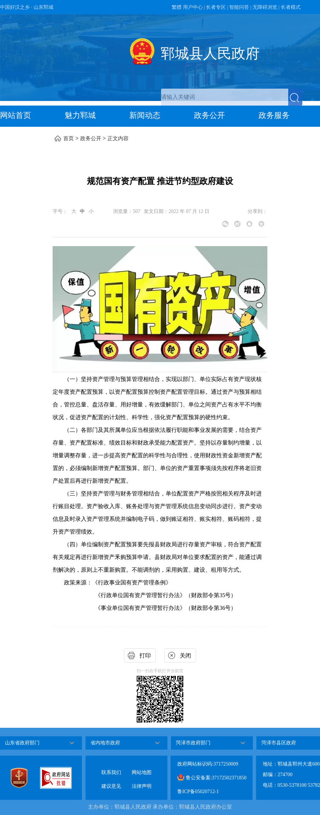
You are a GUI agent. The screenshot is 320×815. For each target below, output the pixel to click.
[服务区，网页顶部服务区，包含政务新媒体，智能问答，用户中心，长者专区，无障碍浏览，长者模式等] (160, 7)
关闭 (185, 656)
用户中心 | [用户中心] (194, 7)
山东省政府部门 (22, 742)
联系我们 (111, 766)
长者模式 (291, 7)
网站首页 (15, 115)
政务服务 (274, 115)
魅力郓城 (80, 115)
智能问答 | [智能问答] (240, 7)
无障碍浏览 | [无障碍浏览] (266, 7)
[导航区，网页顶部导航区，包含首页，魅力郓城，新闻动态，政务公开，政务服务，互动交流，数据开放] (160, 116)
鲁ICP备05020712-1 (198, 791)
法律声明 (142, 780)
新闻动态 (144, 115)
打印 (145, 656)
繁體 (177, 7)
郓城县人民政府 (210, 53)
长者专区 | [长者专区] (217, 7)
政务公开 (209, 115)
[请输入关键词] (224, 97)
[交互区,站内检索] (231, 97)
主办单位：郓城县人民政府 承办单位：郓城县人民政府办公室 (160, 807)
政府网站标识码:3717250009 (207, 764)
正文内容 (118, 138)
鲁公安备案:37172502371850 (211, 777)
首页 (68, 138)
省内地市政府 (105, 742)
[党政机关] (25, 778)
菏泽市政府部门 (193, 742)
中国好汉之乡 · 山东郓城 (26, 7)
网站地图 (142, 766)
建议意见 (111, 780)
